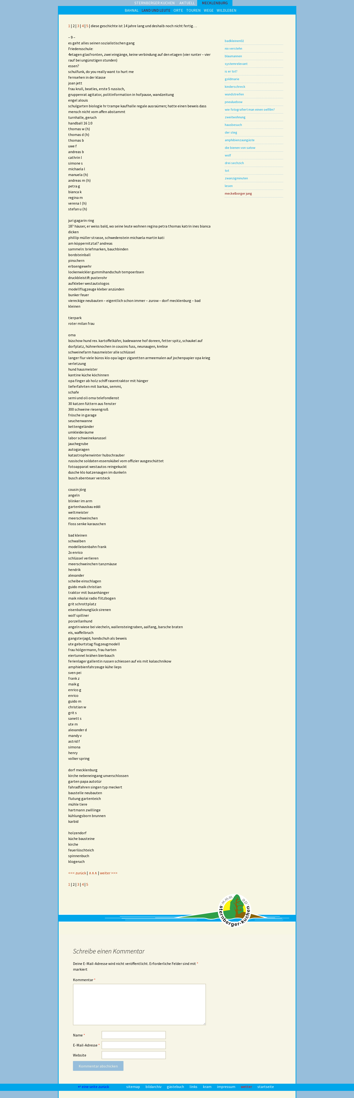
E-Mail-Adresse (86, 1045)
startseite (265, 1086)
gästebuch (176, 1086)
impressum (226, 1086)
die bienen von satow (240, 147)
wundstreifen (234, 94)
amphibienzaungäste (240, 140)
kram (207, 1086)
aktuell (187, 2)
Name (79, 1035)
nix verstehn (233, 48)
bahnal (132, 10)
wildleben (226, 10)
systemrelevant (236, 64)
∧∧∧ (93, 872)
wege (209, 10)
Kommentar (84, 979)
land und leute (156, 10)
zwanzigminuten (236, 178)
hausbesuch (233, 125)
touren (193, 10)
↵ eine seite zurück (94, 1086)
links (194, 1086)
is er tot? (231, 71)
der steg (231, 132)
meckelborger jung (238, 193)
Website (79, 1055)
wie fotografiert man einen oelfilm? (250, 109)
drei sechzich (234, 163)
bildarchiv (153, 1086)
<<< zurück (77, 872)
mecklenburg (215, 2)
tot (227, 170)
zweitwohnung (235, 117)
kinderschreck (235, 86)
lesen (229, 186)
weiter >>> (109, 872)
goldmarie (232, 79)
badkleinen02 (234, 41)
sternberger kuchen (154, 2)
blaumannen (233, 56)
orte (178, 10)
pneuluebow (233, 102)
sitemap (133, 1086)
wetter (247, 1086)
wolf (228, 155)
